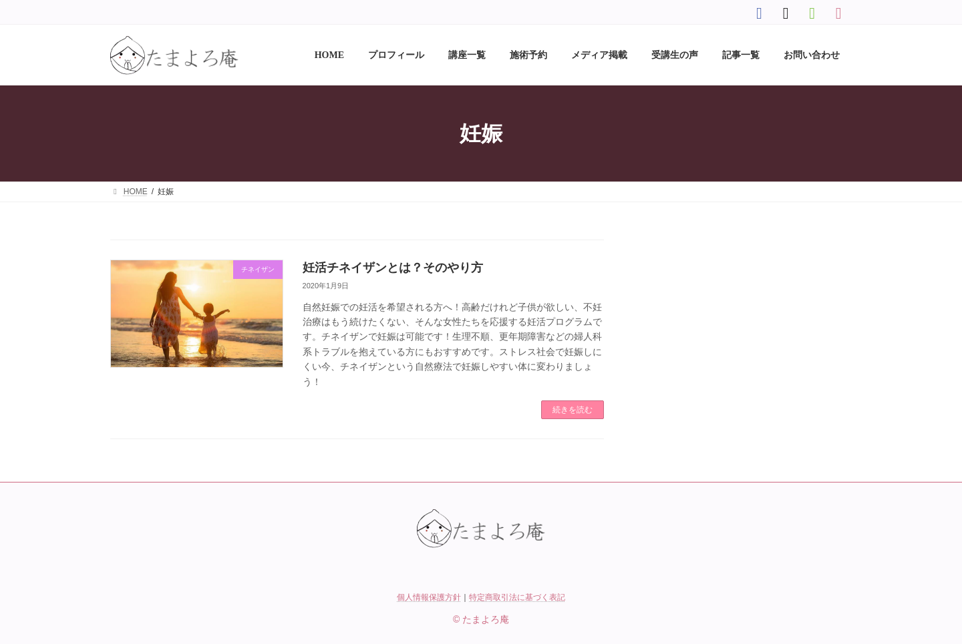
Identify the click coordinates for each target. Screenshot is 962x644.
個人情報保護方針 (429, 597)
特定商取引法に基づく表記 (517, 597)
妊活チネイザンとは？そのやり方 (393, 267)
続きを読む (572, 409)
